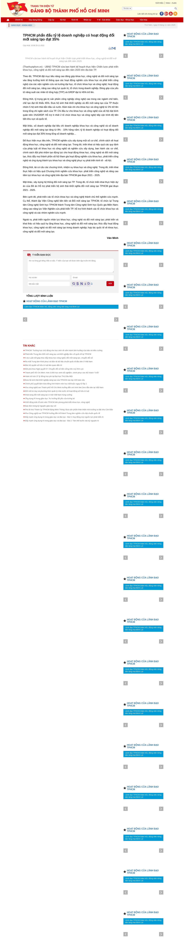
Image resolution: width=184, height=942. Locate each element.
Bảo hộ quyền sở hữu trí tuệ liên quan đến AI (43, 365)
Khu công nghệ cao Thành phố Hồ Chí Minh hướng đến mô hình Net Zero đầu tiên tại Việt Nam (64, 387)
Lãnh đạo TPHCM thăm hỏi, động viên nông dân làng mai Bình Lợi (52, 307)
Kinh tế (75, 20)
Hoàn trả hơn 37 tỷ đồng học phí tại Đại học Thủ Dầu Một (49, 376)
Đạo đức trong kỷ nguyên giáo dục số (40, 406)
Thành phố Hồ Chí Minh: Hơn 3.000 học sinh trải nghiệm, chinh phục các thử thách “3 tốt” (62, 373)
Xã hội (63, 20)
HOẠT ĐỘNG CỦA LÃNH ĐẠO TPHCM (47, 301)
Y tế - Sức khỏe (103, 20)
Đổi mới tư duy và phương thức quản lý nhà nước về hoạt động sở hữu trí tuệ (57, 391)
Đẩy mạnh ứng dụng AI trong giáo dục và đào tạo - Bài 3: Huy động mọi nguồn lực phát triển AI (64, 417)
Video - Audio (170, 3)
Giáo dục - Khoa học (125, 20)
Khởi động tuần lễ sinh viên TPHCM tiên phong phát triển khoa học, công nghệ (57, 402)
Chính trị (19, 20)
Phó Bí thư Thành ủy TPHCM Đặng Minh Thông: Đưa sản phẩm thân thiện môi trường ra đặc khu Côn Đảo (69, 410)
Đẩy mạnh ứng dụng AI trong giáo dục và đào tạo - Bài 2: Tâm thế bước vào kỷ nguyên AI (62, 421)
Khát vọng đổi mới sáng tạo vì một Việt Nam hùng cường (48, 395)
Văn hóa (143, 20)
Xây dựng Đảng (35, 20)
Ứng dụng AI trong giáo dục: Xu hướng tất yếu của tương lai (50, 398)
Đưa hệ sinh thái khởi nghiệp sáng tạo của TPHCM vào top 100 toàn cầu (55, 380)
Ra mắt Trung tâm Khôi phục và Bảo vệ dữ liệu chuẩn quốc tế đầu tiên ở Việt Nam (59, 361)
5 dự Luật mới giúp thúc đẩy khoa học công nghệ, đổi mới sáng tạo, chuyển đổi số (59, 358)
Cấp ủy (51, 20)
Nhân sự (87, 20)
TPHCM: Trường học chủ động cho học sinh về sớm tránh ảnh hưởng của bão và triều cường (63, 350)
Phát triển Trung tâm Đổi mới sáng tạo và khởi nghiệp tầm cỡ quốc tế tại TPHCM (58, 354)
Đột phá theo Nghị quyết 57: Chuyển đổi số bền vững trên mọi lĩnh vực (54, 369)
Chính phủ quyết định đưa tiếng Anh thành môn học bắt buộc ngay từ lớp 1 (56, 384)
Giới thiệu (159, 3)
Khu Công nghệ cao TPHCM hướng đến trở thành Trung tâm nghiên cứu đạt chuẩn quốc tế (62, 413)
